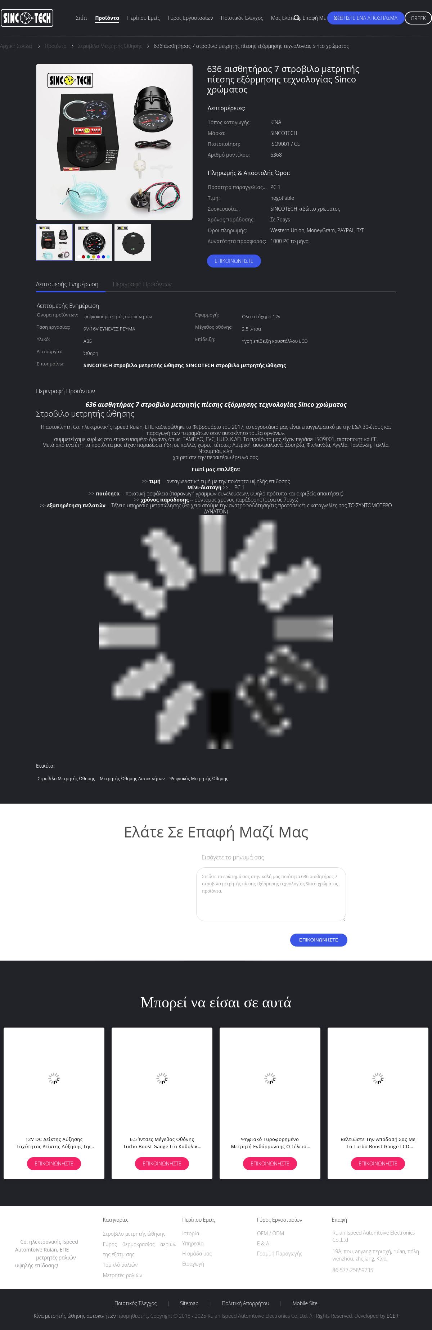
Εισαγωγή (193, 1263)
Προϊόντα (107, 17)
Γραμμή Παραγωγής (279, 1253)
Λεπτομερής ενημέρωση (67, 284)
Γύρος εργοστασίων (190, 17)
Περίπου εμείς (143, 17)
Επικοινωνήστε (234, 260)
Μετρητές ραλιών (122, 1275)
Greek (418, 18)
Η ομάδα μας (197, 1253)
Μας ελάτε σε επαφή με (298, 17)
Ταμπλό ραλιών (120, 1264)
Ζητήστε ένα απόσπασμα (365, 17)
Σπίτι (81, 17)
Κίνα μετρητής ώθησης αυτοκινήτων (74, 1315)
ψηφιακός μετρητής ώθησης (199, 779)
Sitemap (189, 1303)
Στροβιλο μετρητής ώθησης (66, 779)
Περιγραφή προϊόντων (142, 284)
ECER (392, 1315)
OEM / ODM (270, 1233)
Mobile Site (305, 1303)
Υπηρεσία (193, 1243)
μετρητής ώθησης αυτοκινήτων (132, 779)
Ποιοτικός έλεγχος (242, 17)
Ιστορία (190, 1233)
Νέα (338, 17)
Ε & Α (263, 1243)
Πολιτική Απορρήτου (245, 1303)
